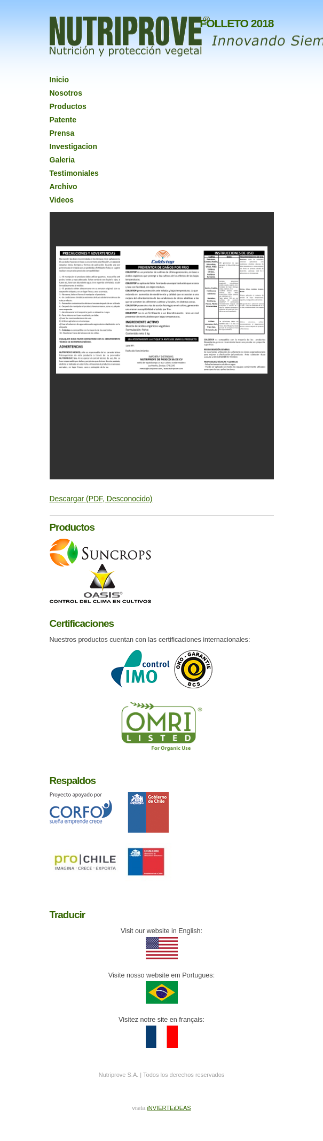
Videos (62, 200)
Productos (68, 106)
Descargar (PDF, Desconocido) (101, 498)
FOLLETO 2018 (236, 23)
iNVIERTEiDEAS (169, 1108)
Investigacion (73, 146)
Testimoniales (74, 173)
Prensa (62, 133)
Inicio (59, 79)
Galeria (62, 160)
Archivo (63, 186)
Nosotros (66, 93)
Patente (63, 119)
